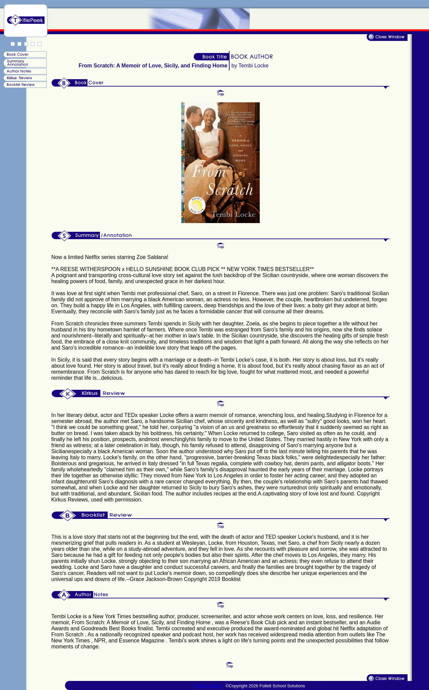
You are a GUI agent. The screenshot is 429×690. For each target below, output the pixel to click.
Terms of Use (208, 685)
